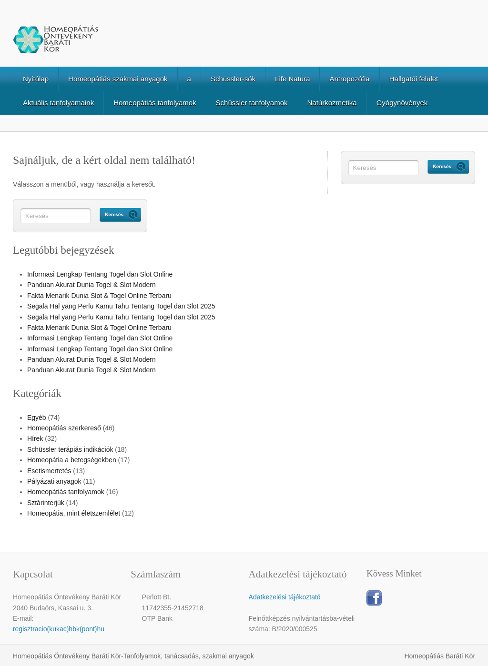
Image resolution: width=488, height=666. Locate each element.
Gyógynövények (402, 103)
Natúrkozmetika (331, 103)
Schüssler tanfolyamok (252, 103)
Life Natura (292, 79)
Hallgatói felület (413, 79)
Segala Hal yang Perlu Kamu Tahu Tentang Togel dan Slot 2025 (121, 306)
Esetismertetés (49, 471)
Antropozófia (349, 79)
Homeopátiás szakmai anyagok (117, 79)
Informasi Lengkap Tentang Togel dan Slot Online (100, 274)
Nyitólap (36, 79)
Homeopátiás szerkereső (64, 428)
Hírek (35, 438)
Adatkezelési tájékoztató (285, 597)
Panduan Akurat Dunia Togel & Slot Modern (91, 284)
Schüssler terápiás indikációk (70, 449)
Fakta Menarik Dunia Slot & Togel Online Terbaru (99, 295)
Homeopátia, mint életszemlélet (73, 513)
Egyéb (36, 417)
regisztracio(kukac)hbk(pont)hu (58, 629)
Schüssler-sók (233, 79)
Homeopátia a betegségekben (71, 460)
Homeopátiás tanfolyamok (154, 103)
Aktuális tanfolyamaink (58, 103)
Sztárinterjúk (45, 503)
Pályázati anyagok (54, 481)
